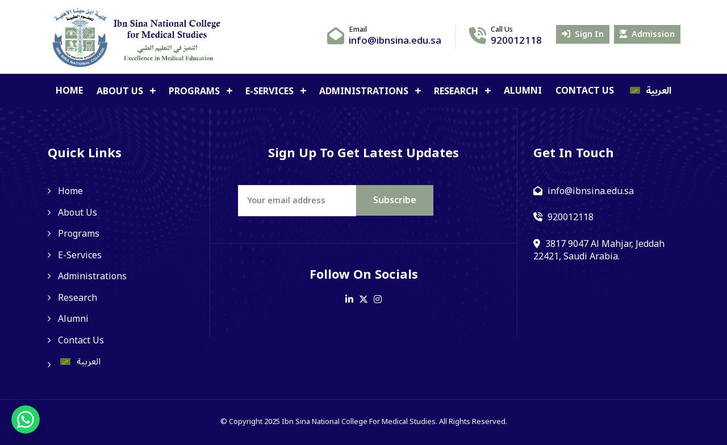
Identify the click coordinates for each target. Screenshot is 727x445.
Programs (195, 91)
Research (457, 91)
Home (69, 90)
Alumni (523, 90)
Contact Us (584, 90)
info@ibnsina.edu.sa (395, 41)
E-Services (270, 91)
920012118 (516, 41)
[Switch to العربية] (650, 91)
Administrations (365, 91)
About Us (121, 91)
